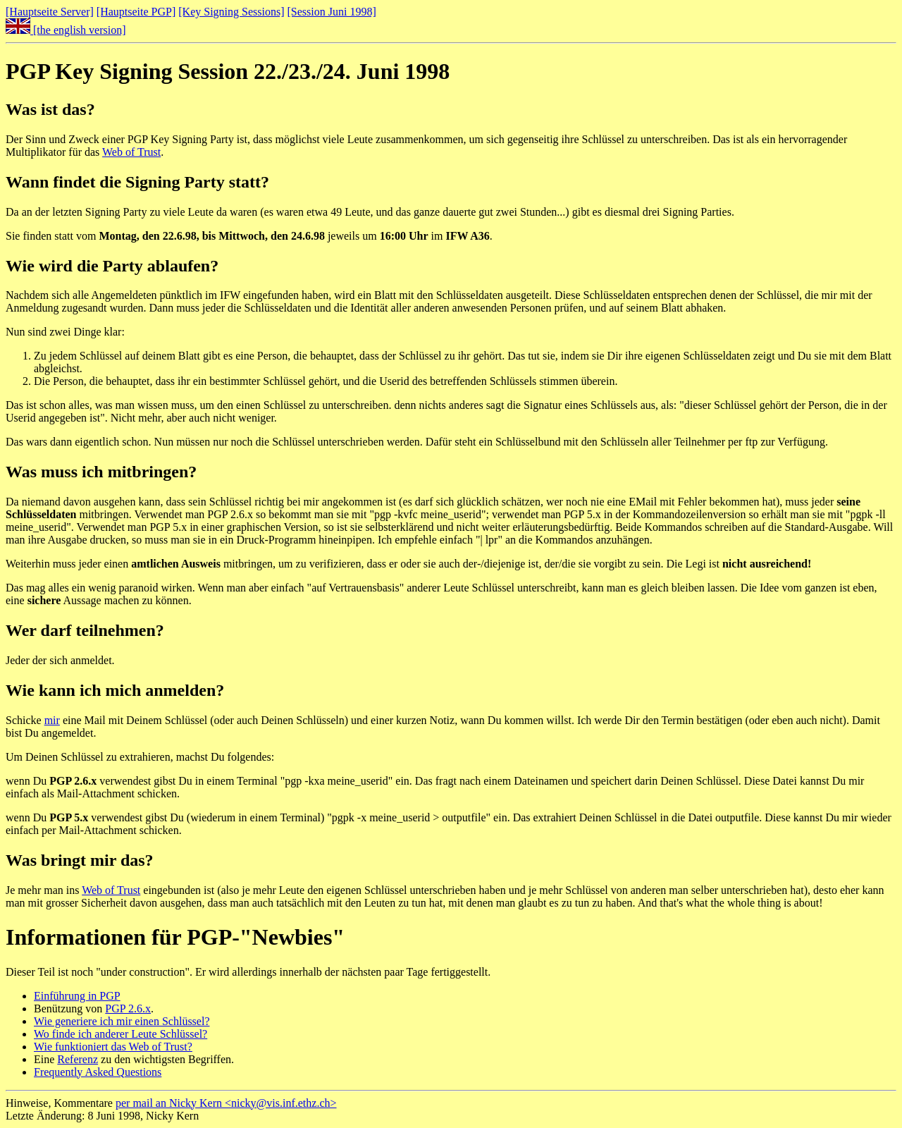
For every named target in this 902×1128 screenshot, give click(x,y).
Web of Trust (131, 152)
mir (52, 720)
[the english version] (66, 30)
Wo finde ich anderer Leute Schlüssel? (120, 1034)
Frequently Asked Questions (97, 1072)
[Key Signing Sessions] (231, 12)
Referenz (77, 1059)
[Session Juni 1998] (332, 12)
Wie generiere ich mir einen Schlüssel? (121, 1021)
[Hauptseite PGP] (136, 12)
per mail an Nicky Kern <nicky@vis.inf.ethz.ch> (226, 1103)
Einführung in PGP (77, 996)
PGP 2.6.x (128, 1008)
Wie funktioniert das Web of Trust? (113, 1047)
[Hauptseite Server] (50, 12)
